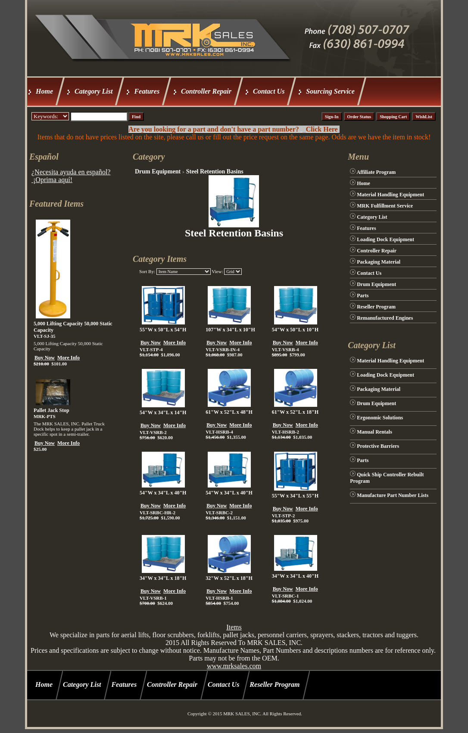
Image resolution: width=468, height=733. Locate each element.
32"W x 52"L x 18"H (229, 578)
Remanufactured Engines (385, 318)
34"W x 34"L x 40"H (295, 576)
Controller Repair (206, 91)
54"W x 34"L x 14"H (163, 412)
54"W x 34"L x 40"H (163, 493)
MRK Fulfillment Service (385, 206)
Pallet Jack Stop (51, 410)
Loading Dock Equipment (385, 239)
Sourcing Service (330, 91)
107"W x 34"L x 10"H (230, 330)
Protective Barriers (378, 446)
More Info (68, 358)
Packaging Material (378, 262)
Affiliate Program (376, 172)
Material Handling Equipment (390, 195)
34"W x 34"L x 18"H (163, 578)
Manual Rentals (374, 432)
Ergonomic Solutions (380, 418)
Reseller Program (376, 307)
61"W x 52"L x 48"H (229, 412)
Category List (93, 91)
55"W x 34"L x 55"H (295, 496)
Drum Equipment (158, 171)
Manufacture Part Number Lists (392, 495)
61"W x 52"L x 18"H (295, 412)
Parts (362, 296)
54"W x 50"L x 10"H (295, 330)
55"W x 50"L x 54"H (163, 330)
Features (146, 91)
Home (44, 91)
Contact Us (268, 91)
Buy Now (44, 358)
